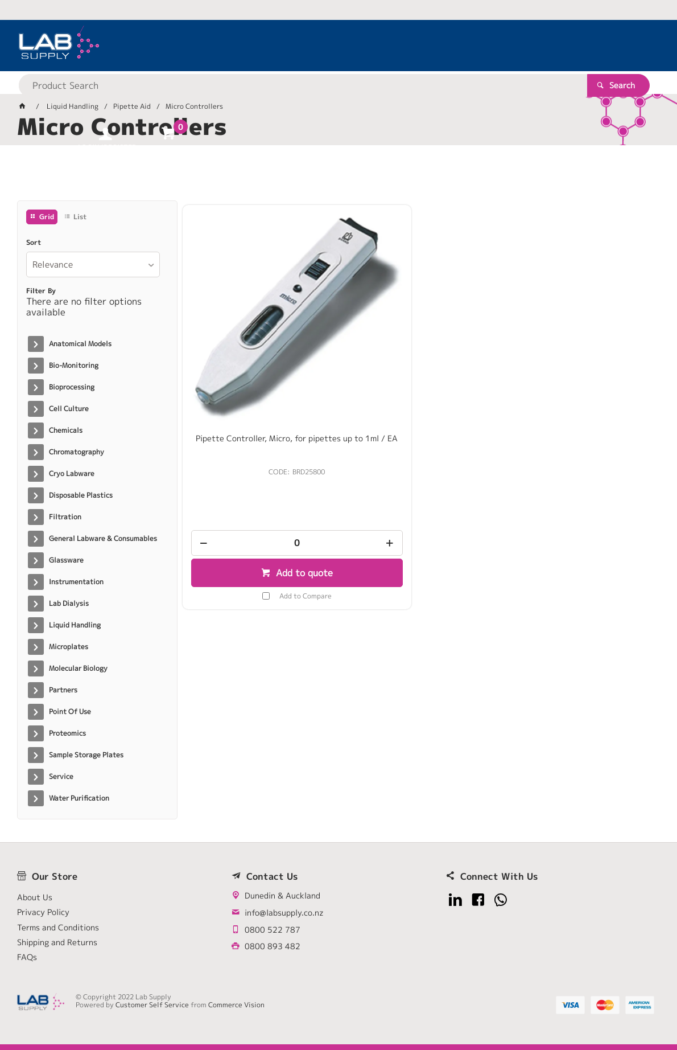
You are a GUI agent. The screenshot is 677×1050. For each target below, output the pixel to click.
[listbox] (93, 264)
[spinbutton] (258, 460)
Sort (33, 243)
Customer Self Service (152, 1005)
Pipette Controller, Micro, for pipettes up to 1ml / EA (258, 360)
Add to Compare (267, 514)
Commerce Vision (236, 1005)
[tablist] (339, 177)
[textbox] (319, 45)
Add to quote (264, 490)
